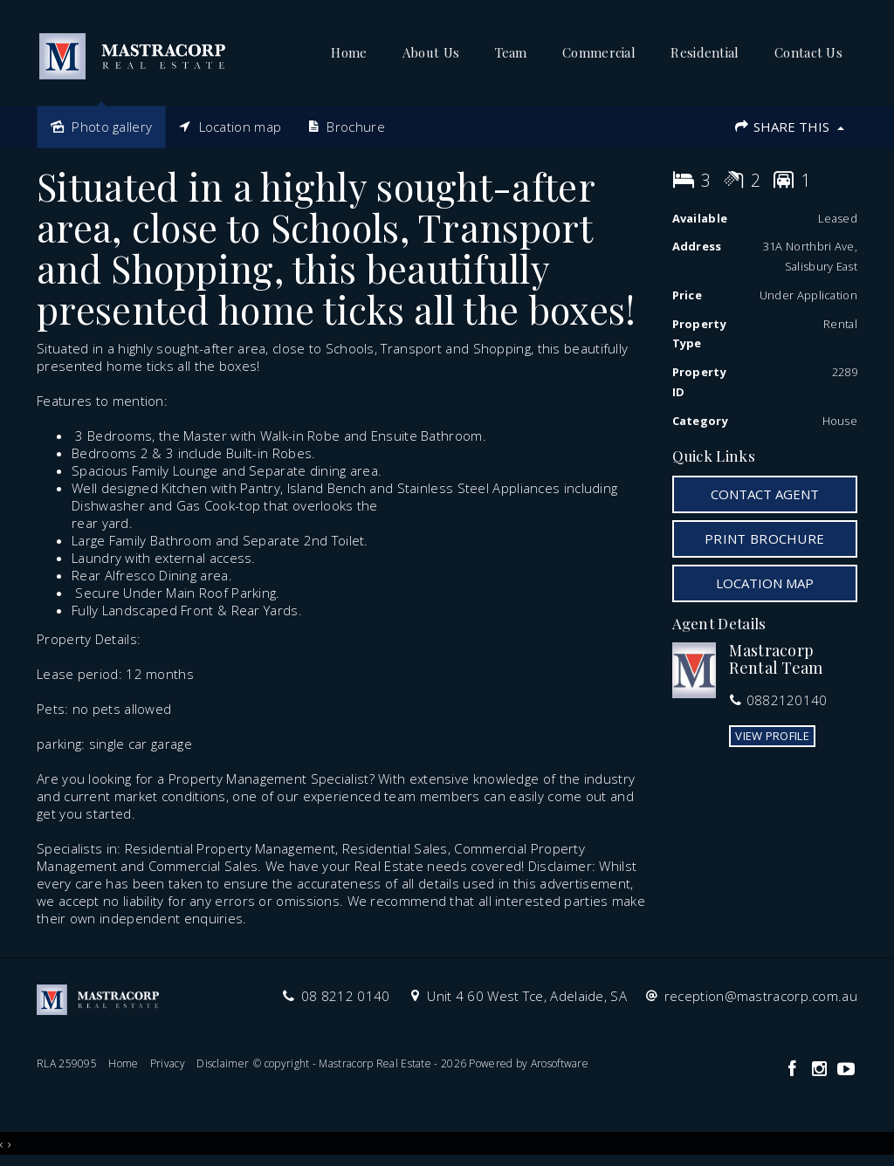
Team (511, 52)
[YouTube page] (846, 1069)
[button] (765, 538)
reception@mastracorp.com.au (760, 996)
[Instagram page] (821, 1069)
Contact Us (808, 52)
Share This (788, 126)
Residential (704, 52)
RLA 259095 (67, 1063)
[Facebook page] (794, 1069)
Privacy (167, 1063)
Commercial (599, 52)
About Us (430, 52)
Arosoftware (559, 1063)
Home (349, 52)
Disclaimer (222, 1063)
